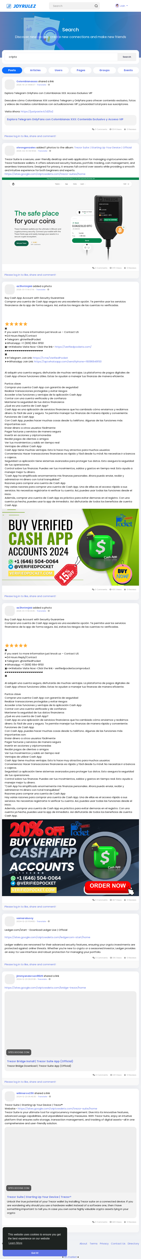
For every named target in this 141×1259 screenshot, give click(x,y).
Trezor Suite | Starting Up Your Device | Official (103, 147)
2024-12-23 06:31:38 (26, 979)
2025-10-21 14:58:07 (25, 84)
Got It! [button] (34, 1253)
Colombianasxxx (27, 81)
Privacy (104, 1243)
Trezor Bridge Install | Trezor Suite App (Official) (40, 1061)
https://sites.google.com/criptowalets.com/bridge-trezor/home (45, 987)
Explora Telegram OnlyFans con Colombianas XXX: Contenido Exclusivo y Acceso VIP (65, 119)
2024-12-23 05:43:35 (26, 1096)
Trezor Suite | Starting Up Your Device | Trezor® (39, 1197)
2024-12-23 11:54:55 (25, 921)
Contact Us (118, 1243)
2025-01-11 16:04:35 (25, 611)
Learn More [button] (15, 1243)
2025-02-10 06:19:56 (26, 151)
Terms (94, 1243)
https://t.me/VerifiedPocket (50, 358)
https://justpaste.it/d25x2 (37, 111)
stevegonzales (26, 147)
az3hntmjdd (24, 286)
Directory (133, 1243)
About (84, 1243)
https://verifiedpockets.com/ (73, 346)
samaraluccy (24, 918)
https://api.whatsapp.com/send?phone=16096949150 (68, 361)
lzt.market (70, 1257)
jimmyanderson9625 (29, 976)
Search (127, 56)
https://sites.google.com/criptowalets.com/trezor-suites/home (45, 174)
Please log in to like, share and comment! (30, 136)
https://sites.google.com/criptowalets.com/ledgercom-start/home (47, 937)
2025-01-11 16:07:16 (25, 289)
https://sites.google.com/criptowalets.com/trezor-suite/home (57, 1108)
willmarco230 (25, 1093)
